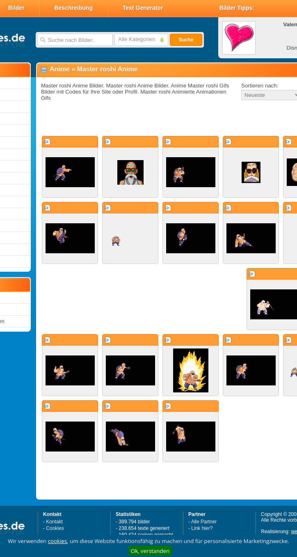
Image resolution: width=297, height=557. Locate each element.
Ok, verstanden (150, 551)
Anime (60, 69)
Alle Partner (204, 522)
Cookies (55, 528)
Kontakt (54, 522)
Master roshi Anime (107, 69)
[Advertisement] (142, 118)
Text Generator (143, 8)
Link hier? (201, 528)
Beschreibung (74, 8)
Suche (185, 40)
